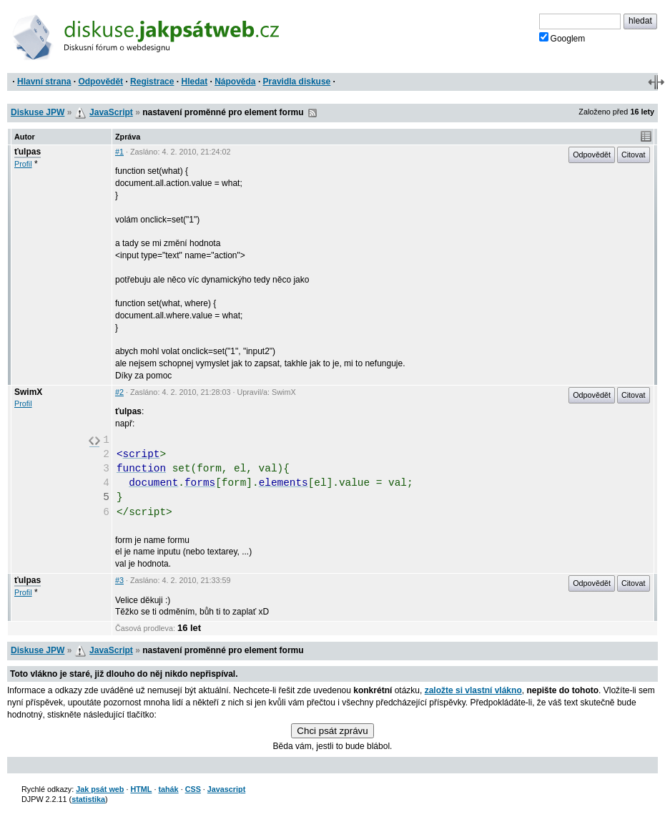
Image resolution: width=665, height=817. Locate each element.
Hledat (194, 82)
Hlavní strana (44, 82)
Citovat (633, 154)
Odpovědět (100, 82)
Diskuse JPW (37, 112)
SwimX (28, 392)
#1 (119, 151)
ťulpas (27, 152)
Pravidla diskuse (297, 82)
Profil (23, 164)
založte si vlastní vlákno (473, 690)
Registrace (152, 82)
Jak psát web (100, 789)
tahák (168, 789)
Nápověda (235, 82)
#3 (119, 580)
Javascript (226, 789)
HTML (141, 789)
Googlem (562, 38)
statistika (88, 799)
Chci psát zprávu (332, 730)
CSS (193, 789)
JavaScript (111, 112)
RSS (312, 113)
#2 (119, 392)
